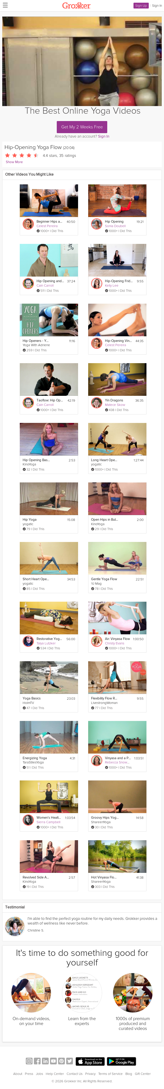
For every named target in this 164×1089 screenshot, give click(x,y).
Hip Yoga (30, 519)
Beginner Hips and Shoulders (50, 221)
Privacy (90, 1074)
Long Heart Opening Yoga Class (105, 460)
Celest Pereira (47, 226)
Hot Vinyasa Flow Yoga (105, 877)
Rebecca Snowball (118, 762)
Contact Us (75, 1074)
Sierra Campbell (48, 822)
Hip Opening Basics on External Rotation (36, 460)
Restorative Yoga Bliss (50, 639)
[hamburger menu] (4, 5)
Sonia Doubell (115, 226)
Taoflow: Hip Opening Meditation (50, 400)
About (17, 1074)
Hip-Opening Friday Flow (119, 281)
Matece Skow (115, 405)
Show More (14, 162)
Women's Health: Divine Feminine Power (49, 817)
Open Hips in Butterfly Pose (105, 519)
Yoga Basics (32, 698)
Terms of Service (110, 1074)
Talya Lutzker (46, 643)
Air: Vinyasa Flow (117, 639)
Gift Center (143, 1074)
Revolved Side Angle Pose (36, 877)
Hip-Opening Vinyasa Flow (119, 341)
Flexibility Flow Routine (105, 698)
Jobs (39, 1074)
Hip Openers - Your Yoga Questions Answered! (36, 341)
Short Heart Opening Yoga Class (36, 579)
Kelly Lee (111, 285)
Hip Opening (114, 221)
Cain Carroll (45, 285)
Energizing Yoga (35, 758)
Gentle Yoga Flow (104, 579)
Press (29, 1074)
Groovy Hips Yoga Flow (105, 817)
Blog (128, 1074)
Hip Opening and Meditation (50, 281)
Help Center (55, 1074)
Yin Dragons (114, 400)
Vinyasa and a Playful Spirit (118, 758)
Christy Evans (114, 643)
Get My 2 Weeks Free (82, 127)
